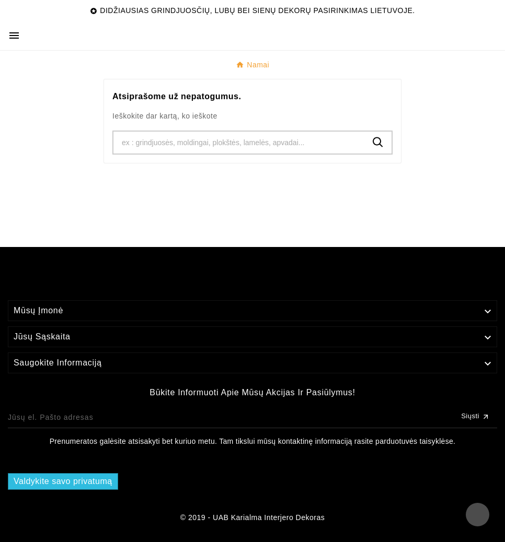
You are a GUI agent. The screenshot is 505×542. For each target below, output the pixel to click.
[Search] (378, 142)
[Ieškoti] (238, 143)
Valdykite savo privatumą (63, 481)
